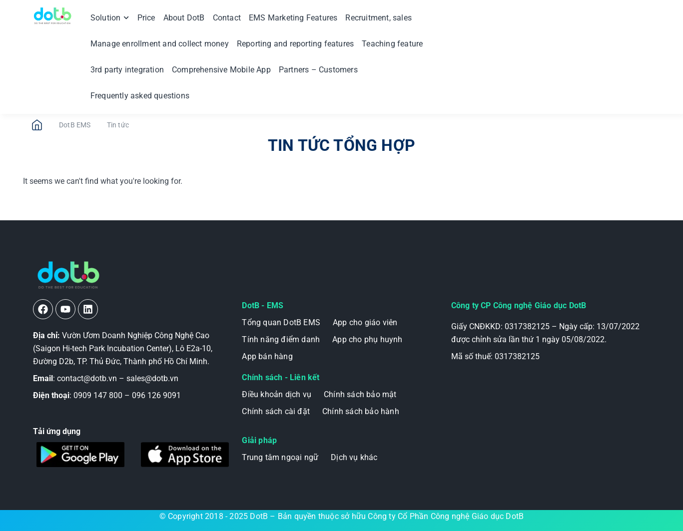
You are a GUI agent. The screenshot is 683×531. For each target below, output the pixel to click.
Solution (109, 17)
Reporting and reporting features (295, 43)
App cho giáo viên (365, 322)
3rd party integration (127, 69)
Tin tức (118, 125)
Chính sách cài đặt (276, 411)
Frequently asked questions (139, 95)
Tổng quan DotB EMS (281, 322)
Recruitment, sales (378, 17)
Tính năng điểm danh (281, 339)
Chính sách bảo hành (360, 411)
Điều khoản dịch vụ (276, 394)
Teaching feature (392, 43)
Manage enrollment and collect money (159, 43)
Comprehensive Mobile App (221, 69)
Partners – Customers (318, 69)
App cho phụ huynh (367, 339)
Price (146, 17)
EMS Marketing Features (293, 17)
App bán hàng (267, 356)
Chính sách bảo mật (360, 394)
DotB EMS (75, 125)
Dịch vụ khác (354, 457)
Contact (227, 17)
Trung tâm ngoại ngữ (280, 457)
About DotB (184, 17)
